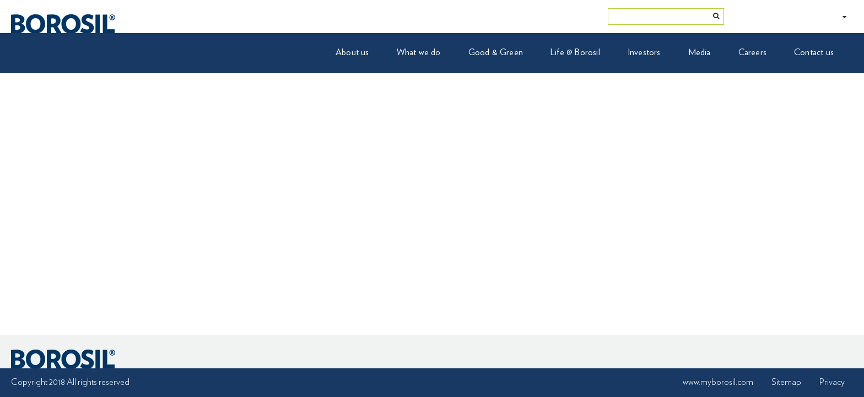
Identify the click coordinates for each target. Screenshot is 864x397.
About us (352, 52)
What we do (419, 52)
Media (699, 52)
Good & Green (495, 52)
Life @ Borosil (575, 52)
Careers (752, 52)
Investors (644, 52)
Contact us (814, 52)
